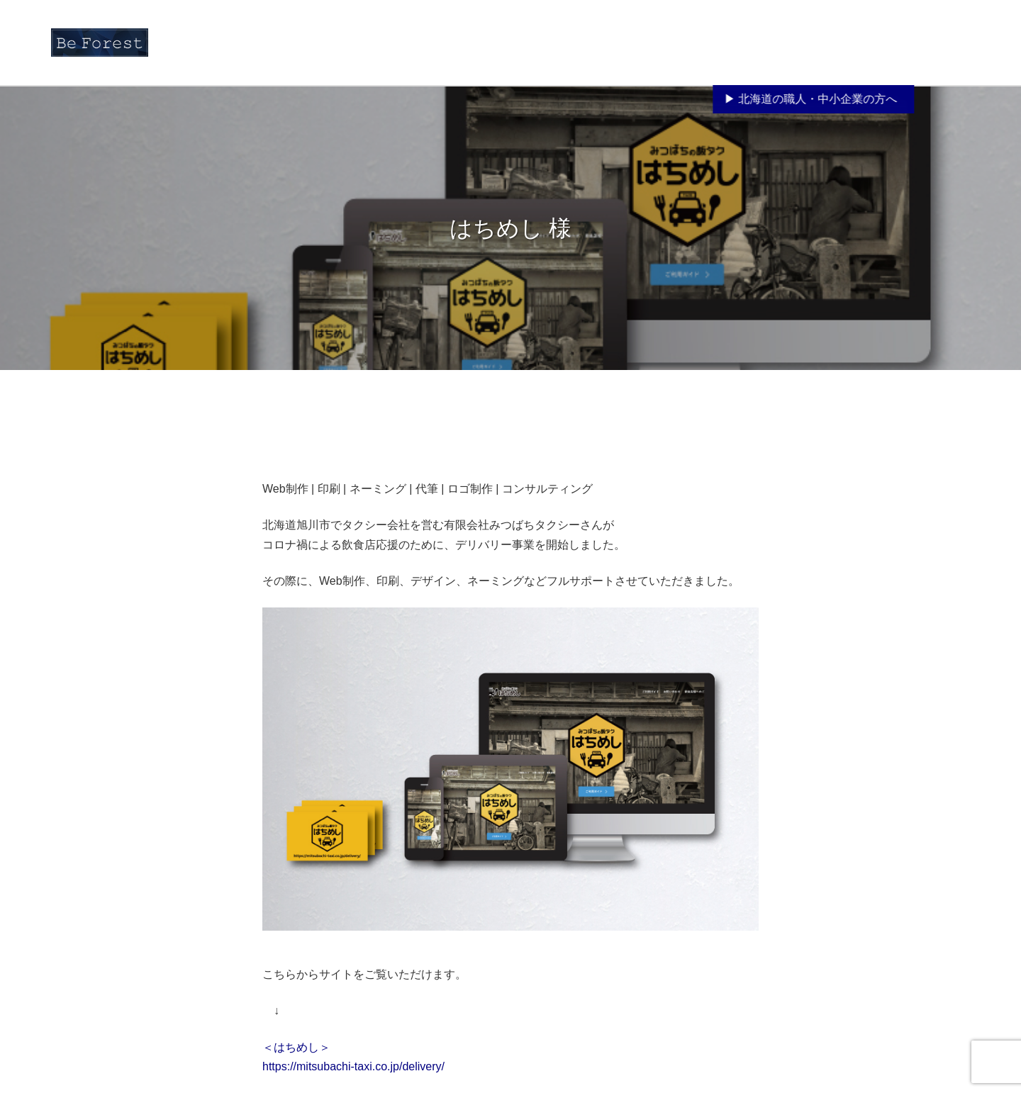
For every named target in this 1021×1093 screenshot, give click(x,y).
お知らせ (581, 39)
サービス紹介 (715, 56)
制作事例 (776, 39)
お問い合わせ (934, 39)
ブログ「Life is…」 (850, 39)
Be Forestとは (643, 39)
